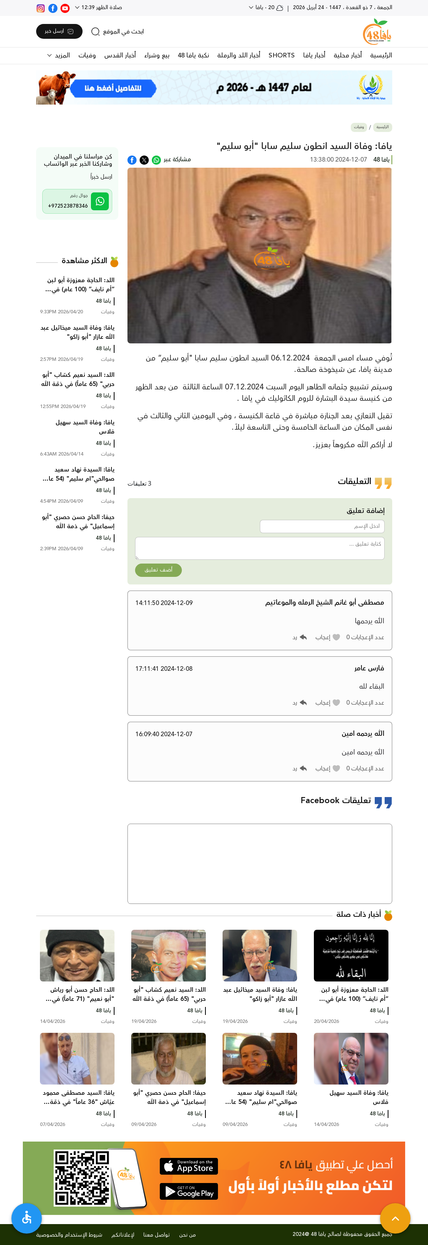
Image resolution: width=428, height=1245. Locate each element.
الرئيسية (381, 55)
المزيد (61, 55)
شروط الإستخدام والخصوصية (69, 1235)
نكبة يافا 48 (193, 55)
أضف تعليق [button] (158, 570)
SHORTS (282, 55)
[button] (328, 637)
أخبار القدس (120, 55)
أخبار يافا (314, 55)
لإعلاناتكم (122, 1235)
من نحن (187, 1235)
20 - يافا (268, 7)
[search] (117, 32)
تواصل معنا (156, 1235)
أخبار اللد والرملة (238, 55)
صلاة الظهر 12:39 (101, 7)
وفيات (87, 55)
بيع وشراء (156, 55)
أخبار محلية (348, 55)
